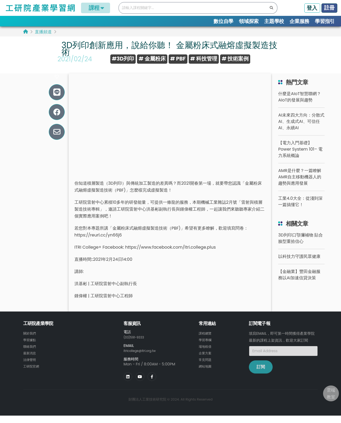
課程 (95, 8)
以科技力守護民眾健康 (299, 264)
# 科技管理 (203, 58)
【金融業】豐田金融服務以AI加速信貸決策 (299, 282)
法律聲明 (30, 366)
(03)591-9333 (136, 344)
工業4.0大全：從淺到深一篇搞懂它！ (300, 209)
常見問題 (206, 366)
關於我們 (30, 341)
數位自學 (223, 21)
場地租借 (206, 353)
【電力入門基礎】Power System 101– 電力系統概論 (300, 157)
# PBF (178, 58)
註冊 (329, 7)
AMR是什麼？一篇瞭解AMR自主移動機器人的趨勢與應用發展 (299, 184)
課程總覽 (206, 341)
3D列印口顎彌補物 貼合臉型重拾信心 (300, 246)
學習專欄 (206, 347)
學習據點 (30, 347)
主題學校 (274, 21)
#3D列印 (123, 58)
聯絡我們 (30, 353)
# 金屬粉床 (152, 58)
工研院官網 (32, 372)
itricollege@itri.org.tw (143, 358)
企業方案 (206, 360)
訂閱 (261, 375)
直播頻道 (43, 32)
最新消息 (30, 360)
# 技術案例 (235, 58)
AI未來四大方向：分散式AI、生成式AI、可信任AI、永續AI (301, 129)
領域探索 (249, 21)
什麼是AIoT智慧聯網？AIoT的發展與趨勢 (299, 105)
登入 (312, 8)
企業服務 (299, 21)
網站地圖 (206, 372)
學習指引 (325, 21)
